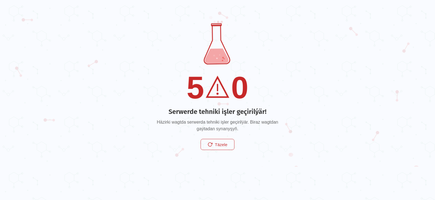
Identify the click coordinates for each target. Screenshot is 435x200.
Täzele (217, 144)
